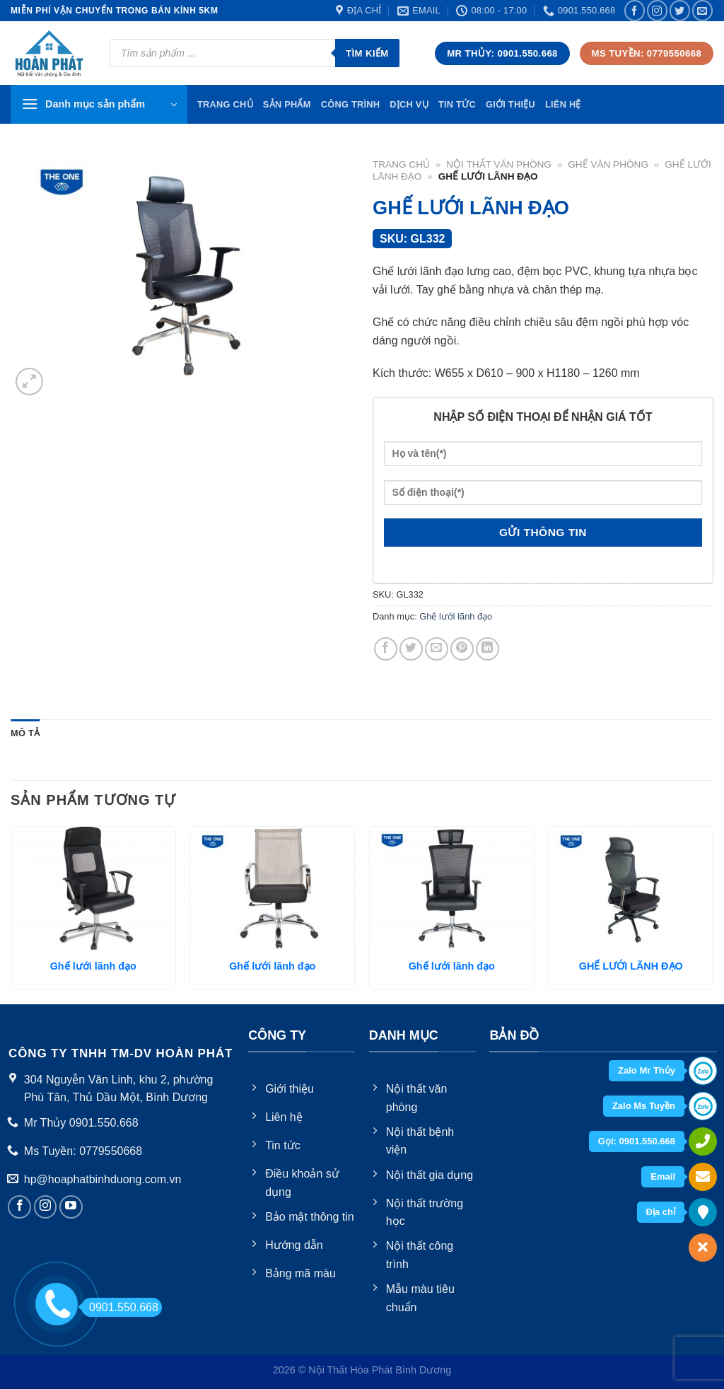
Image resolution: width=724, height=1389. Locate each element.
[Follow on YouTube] (71, 1207)
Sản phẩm (287, 104)
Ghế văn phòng (608, 164)
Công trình (350, 104)
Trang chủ (401, 164)
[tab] (25, 733)
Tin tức (457, 104)
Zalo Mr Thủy (646, 1070)
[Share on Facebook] (385, 649)
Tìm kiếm (367, 53)
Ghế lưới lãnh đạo (455, 616)
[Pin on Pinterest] (462, 649)
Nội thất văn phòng (498, 164)
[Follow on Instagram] (657, 10)
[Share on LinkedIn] (487, 649)
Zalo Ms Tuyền (643, 1105)
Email (662, 1176)
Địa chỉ (660, 1212)
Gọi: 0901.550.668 (636, 1141)
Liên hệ (563, 104)
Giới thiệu (510, 104)
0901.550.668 (119, 1307)
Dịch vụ (409, 104)
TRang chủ (225, 104)
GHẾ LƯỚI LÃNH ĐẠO (631, 966)
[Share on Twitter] (411, 649)
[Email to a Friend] (436, 649)
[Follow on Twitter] (680, 10)
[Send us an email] (702, 10)
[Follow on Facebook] (634, 10)
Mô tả (25, 733)
